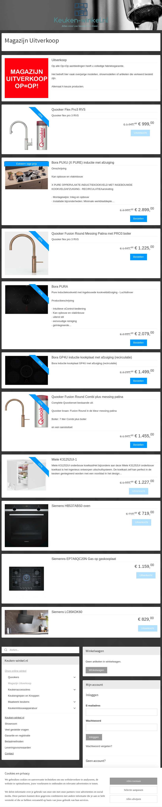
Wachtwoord (93, 720)
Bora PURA (60, 286)
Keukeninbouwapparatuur (42, 708)
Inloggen (94, 737)
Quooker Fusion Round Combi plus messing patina (87, 396)
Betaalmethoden (14, 741)
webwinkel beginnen (90, 800)
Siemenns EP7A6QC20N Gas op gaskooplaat (84, 559)
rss (77, 800)
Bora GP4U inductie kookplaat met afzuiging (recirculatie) (92, 357)
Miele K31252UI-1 (64, 459)
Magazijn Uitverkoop (19, 683)
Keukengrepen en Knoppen (23, 695)
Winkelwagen (96, 670)
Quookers (42, 677)
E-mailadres (93, 705)
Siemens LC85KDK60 (67, 611)
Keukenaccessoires (42, 689)
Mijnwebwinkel (121, 800)
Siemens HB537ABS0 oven (71, 506)
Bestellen (138, 218)
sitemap (70, 800)
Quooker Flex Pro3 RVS (68, 109)
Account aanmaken (100, 784)
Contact (9, 753)
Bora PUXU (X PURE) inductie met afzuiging (83, 162)
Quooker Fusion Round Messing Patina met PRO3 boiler (91, 233)
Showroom (11, 723)
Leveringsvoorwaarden (18, 747)
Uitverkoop (59, 60)
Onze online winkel (40, 671)
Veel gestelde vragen (17, 729)
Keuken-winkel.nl (14, 717)
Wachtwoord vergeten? (99, 746)
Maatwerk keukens (42, 701)
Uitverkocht (140, 132)
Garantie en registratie (17, 735)
